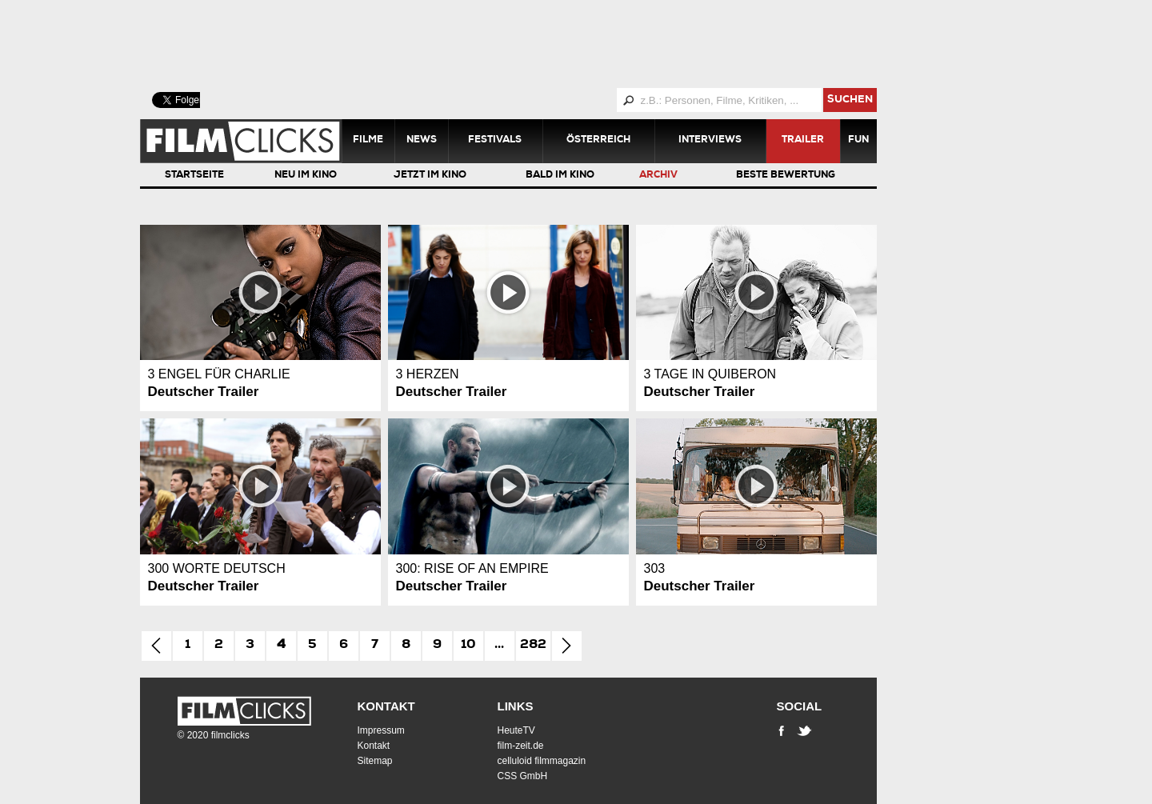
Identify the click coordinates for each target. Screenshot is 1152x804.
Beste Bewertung (785, 176)
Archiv (658, 176)
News (421, 141)
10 (468, 645)
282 (533, 645)
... (499, 645)
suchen (850, 100)
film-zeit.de (521, 745)
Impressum (381, 730)
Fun (858, 141)
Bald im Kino (560, 176)
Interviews (710, 141)
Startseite (194, 176)
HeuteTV (516, 730)
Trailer (803, 141)
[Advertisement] (528, 44)
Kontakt (386, 706)
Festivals (495, 141)
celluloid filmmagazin (542, 760)
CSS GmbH (523, 776)
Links (516, 706)
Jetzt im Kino (430, 176)
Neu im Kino (305, 176)
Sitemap (375, 760)
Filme (368, 141)
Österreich (598, 141)
